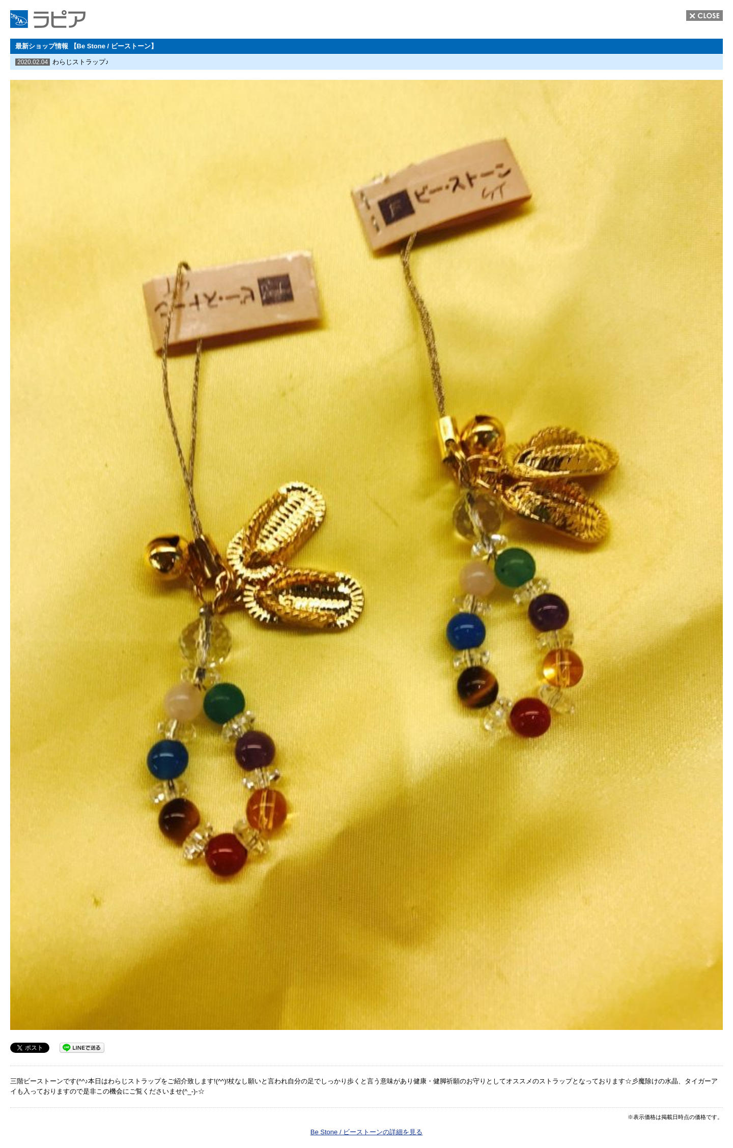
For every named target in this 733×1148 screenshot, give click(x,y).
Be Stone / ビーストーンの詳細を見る (366, 1132)
